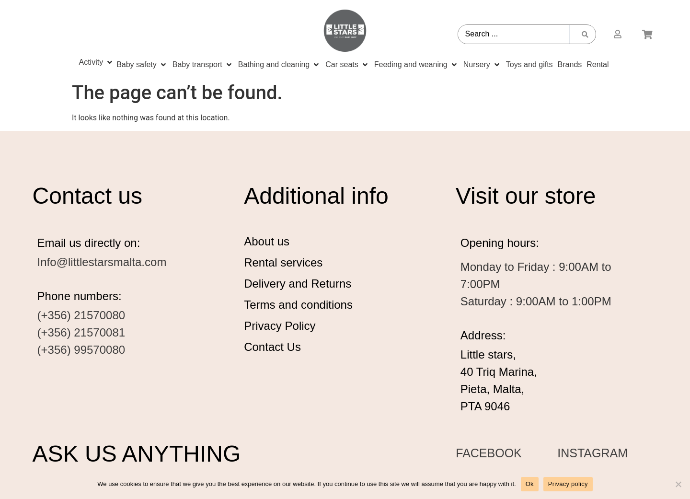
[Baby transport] (203, 65)
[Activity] (96, 62)
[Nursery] (482, 65)
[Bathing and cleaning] (279, 65)
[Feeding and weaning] (416, 65)
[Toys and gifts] (529, 65)
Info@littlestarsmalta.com (102, 261)
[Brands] (570, 65)
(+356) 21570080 (81, 315)
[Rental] (597, 65)
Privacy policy (568, 483)
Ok (530, 483)
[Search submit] (585, 34)
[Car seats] (347, 65)
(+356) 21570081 (81, 332)
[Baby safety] (142, 65)
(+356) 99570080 (81, 349)
